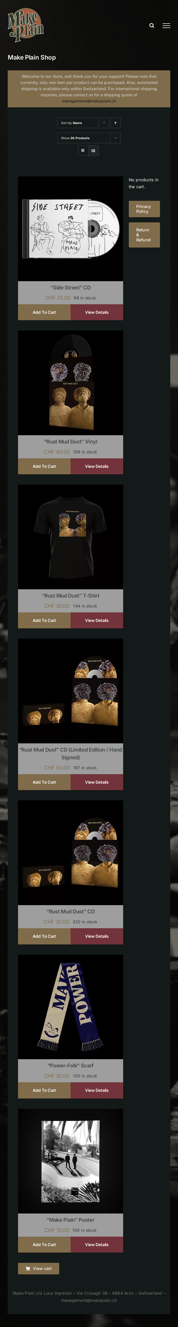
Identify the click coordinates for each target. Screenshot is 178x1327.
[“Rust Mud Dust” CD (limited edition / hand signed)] (70, 641)
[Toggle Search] (151, 25)
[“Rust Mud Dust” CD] (70, 803)
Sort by (71, 123)
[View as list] (93, 151)
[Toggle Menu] (166, 25)
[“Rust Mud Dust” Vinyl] (70, 333)
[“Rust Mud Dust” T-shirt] (70, 487)
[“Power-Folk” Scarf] (70, 958)
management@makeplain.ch (89, 101)
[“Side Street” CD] (70, 179)
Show (75, 138)
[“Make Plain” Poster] (70, 1112)
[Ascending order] (116, 123)
